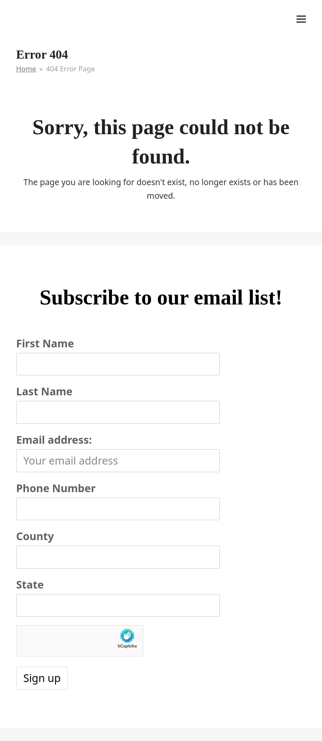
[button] (301, 19)
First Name (45, 343)
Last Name (44, 391)
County (35, 536)
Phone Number (55, 488)
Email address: (54, 439)
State (30, 584)
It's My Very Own (55, 18)
